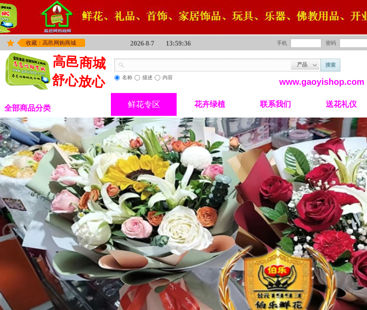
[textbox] (208, 64)
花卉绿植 (209, 104)
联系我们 (275, 104)
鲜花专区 (144, 104)
